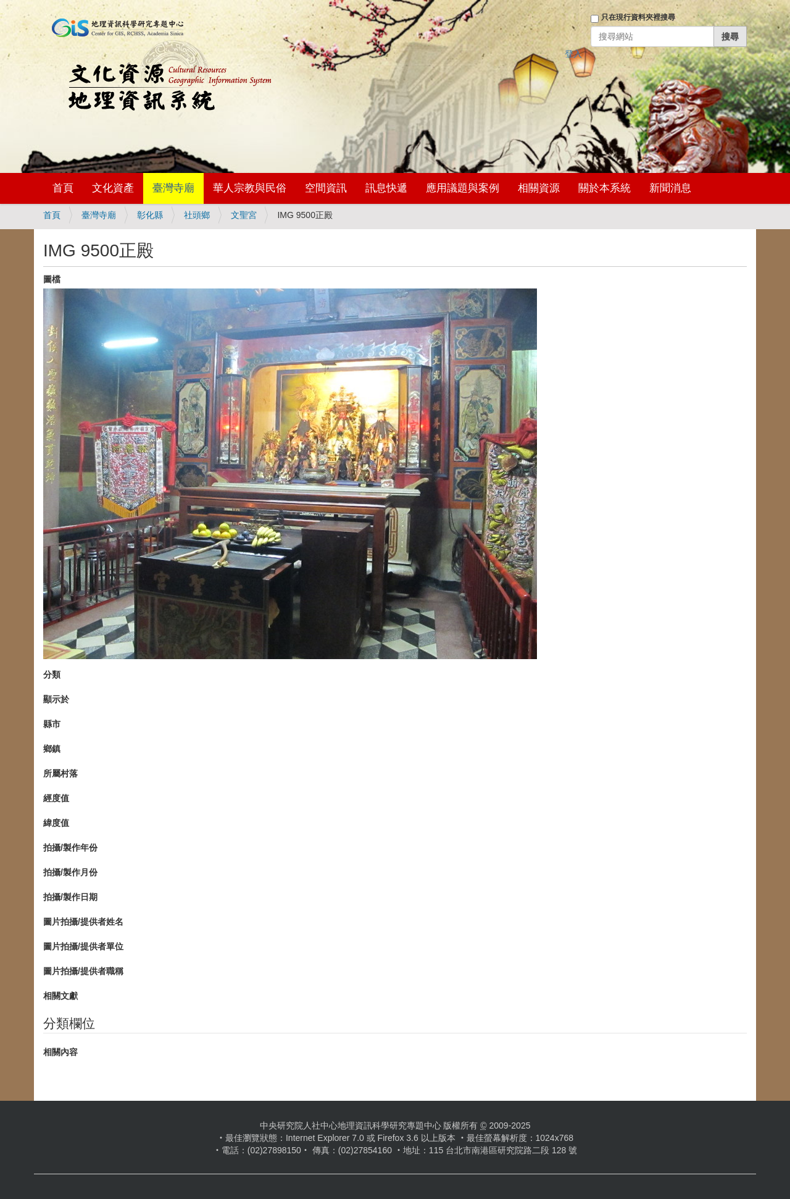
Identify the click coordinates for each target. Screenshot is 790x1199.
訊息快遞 (386, 188)
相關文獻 (60, 996)
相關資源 (539, 188)
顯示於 (56, 699)
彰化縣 (150, 215)
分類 (51, 674)
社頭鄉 (197, 215)
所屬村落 (60, 773)
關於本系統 (604, 188)
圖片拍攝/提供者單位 (83, 946)
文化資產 (113, 188)
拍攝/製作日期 (70, 897)
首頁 (62, 188)
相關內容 (60, 1052)
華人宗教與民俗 (249, 188)
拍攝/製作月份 (70, 872)
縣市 (51, 724)
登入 (573, 54)
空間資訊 (326, 188)
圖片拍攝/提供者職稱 (83, 971)
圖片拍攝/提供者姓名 (83, 922)
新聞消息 (670, 188)
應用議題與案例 (462, 188)
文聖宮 (244, 215)
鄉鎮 (51, 749)
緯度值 (56, 823)
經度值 (56, 798)
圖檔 (51, 279)
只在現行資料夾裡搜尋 (638, 17)
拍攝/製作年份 (70, 847)
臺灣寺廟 (173, 188)
